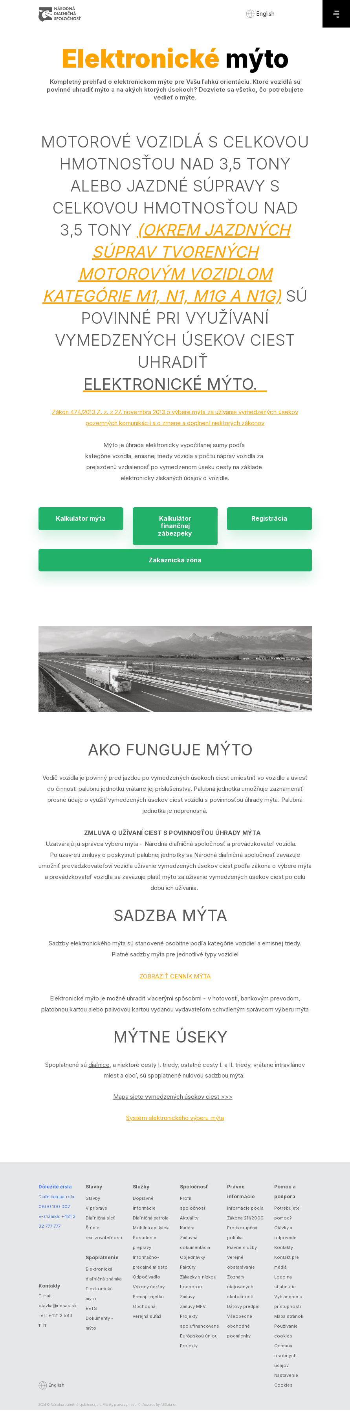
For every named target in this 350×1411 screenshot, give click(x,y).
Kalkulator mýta (81, 519)
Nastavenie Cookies (286, 1381)
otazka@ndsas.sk (57, 1307)
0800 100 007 (54, 1207)
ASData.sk (168, 1406)
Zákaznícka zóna (175, 561)
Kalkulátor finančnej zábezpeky (175, 526)
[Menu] (336, 14)
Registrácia (269, 519)
